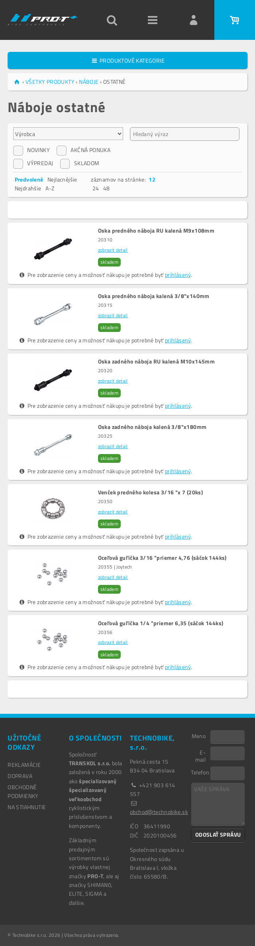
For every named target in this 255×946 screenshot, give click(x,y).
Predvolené (29, 179)
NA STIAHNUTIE (27, 807)
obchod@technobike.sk (159, 812)
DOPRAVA (20, 776)
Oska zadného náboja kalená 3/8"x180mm (152, 427)
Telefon (200, 772)
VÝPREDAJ (33, 163)
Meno (199, 736)
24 (95, 188)
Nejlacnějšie (62, 179)
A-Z (50, 188)
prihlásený (178, 275)
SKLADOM (80, 163)
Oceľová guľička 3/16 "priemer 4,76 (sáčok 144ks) (162, 557)
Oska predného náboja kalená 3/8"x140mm (154, 296)
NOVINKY (31, 150)
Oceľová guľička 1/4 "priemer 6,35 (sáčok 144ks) (161, 623)
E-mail (200, 755)
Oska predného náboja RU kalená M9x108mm (156, 230)
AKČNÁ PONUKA (83, 150)
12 (152, 179)
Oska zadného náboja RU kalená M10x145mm (156, 361)
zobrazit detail (113, 250)
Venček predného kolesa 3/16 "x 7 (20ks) (150, 492)
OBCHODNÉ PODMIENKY (23, 791)
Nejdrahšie (28, 188)
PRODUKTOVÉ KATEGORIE (127, 60)
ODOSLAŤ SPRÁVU (218, 834)
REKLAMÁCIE (24, 764)
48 (106, 188)
